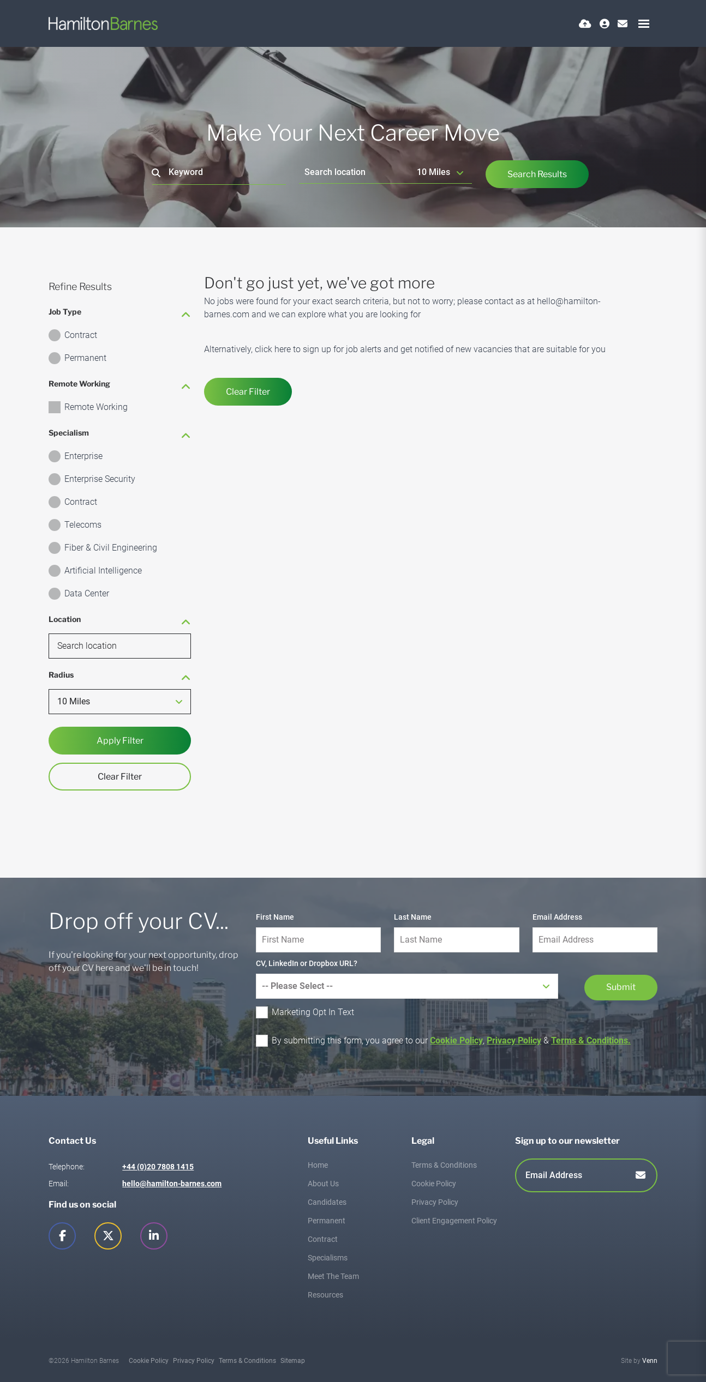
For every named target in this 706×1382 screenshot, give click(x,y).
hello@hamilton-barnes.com (172, 1183)
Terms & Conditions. (591, 1040)
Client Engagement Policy (454, 1220)
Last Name (413, 917)
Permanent (85, 358)
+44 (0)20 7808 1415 (158, 1166)
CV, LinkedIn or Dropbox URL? (306, 963)
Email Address (557, 917)
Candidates (327, 1202)
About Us (323, 1183)
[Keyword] (219, 172)
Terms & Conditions (444, 1165)
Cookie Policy (456, 1040)
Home (318, 1165)
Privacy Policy (514, 1040)
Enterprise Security (99, 479)
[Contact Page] (622, 23)
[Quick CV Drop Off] (585, 23)
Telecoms (82, 525)
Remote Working (96, 407)
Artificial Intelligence (103, 570)
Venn (649, 1361)
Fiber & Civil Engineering (110, 547)
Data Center (86, 593)
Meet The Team (333, 1276)
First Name (275, 917)
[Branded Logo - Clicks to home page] (103, 23)
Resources (325, 1294)
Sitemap (292, 1361)
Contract (80, 335)
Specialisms (328, 1257)
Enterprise (83, 456)
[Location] (355, 172)
